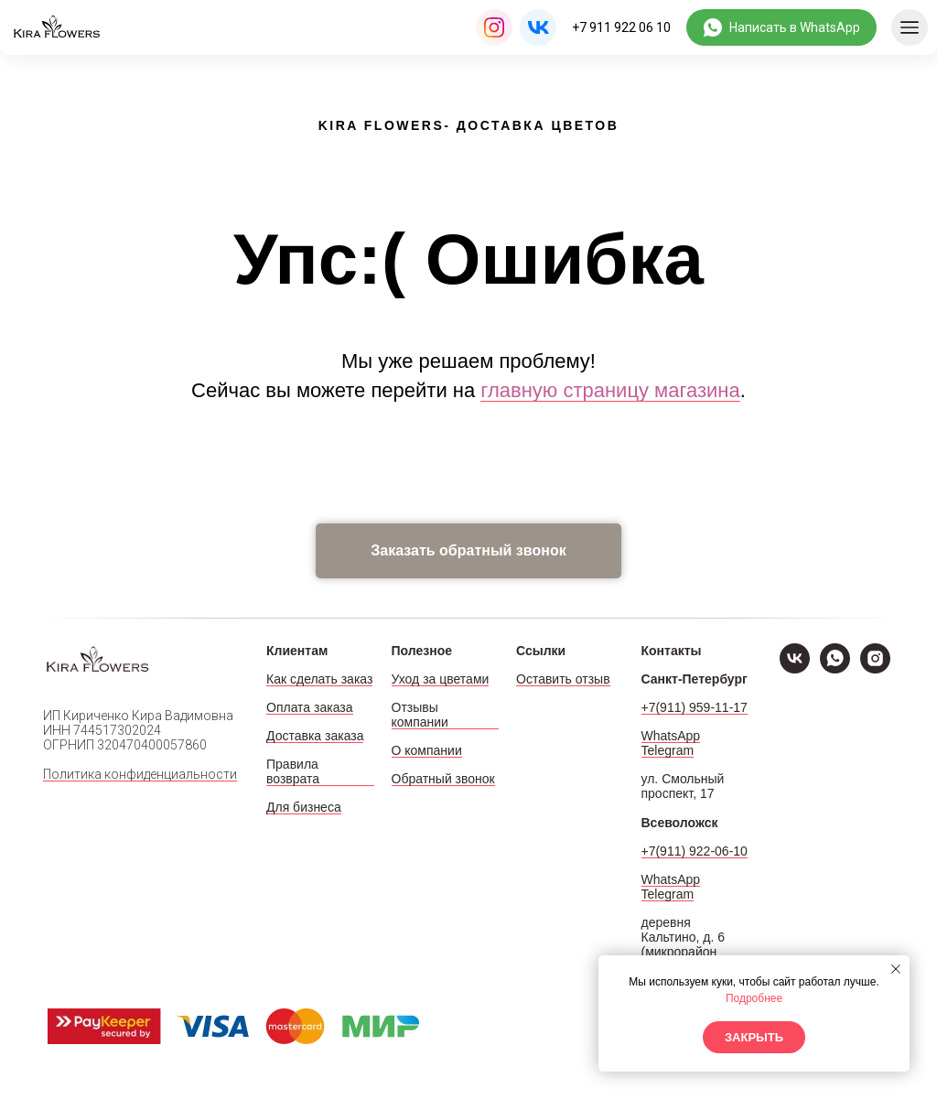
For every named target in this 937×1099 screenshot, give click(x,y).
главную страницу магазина (609, 390)
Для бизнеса (303, 807)
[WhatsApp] (835, 668)
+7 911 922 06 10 (621, 27)
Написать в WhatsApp (794, 27)
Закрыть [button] (754, 1037)
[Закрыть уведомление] (896, 969)
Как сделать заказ (319, 679)
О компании (427, 750)
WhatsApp (671, 735)
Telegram (668, 750)
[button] (468, 550)
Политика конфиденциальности (140, 774)
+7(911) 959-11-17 (694, 707)
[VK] (795, 668)
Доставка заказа (314, 735)
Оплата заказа (309, 707)
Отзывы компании (420, 714)
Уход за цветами (441, 679)
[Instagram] (875, 668)
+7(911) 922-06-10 (694, 851)
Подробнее (754, 998)
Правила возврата (292, 771)
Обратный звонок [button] (443, 778)
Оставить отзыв (563, 679)
